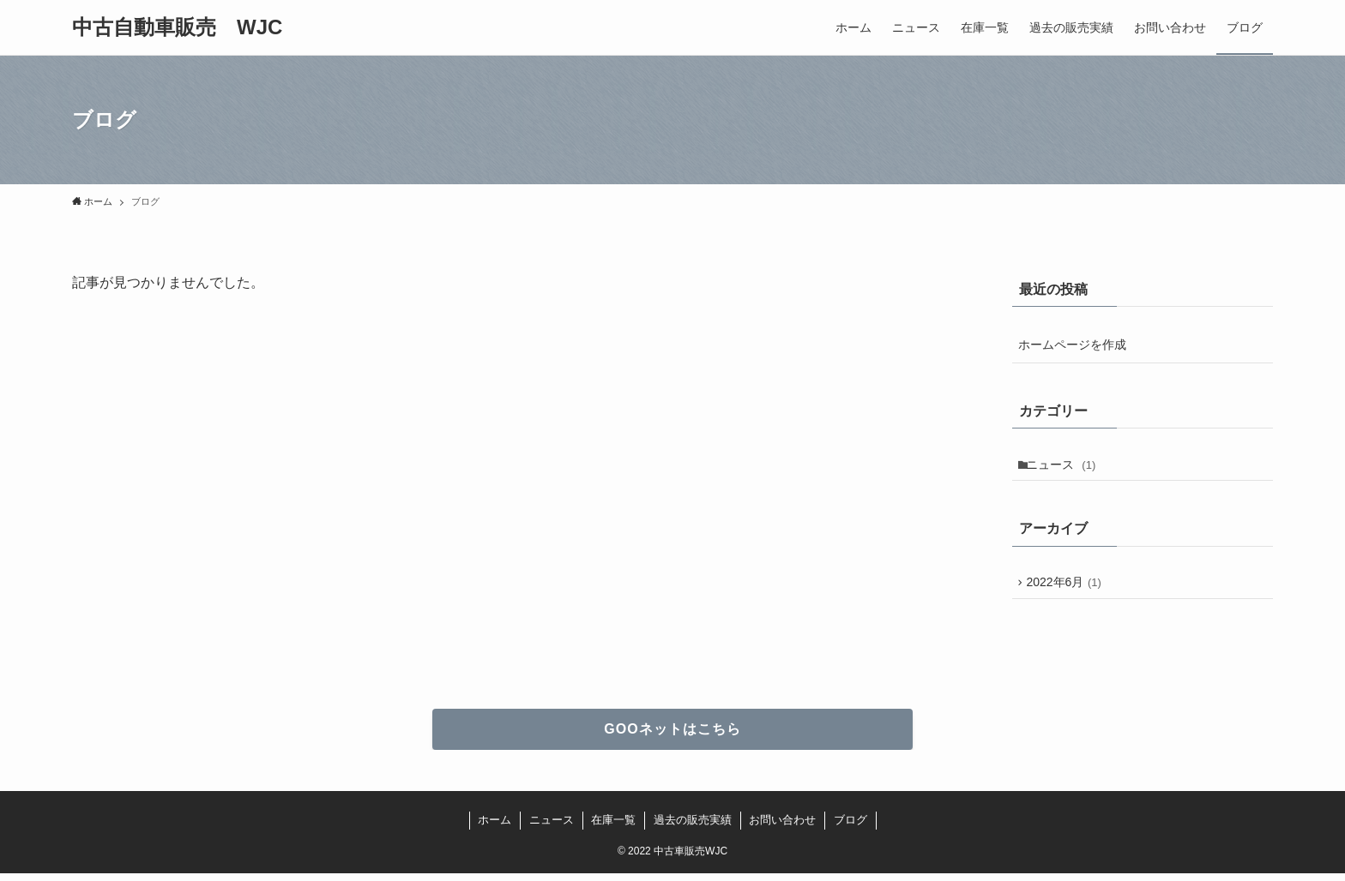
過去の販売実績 (693, 827)
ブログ (850, 827)
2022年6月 (1067, 588)
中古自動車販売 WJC (177, 27)
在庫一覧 (613, 827)
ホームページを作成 (1072, 344)
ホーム (494, 827)
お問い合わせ (782, 827)
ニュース (1065, 466)
